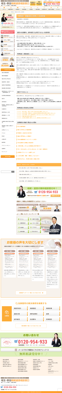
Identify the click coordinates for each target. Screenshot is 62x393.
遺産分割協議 (20, 359)
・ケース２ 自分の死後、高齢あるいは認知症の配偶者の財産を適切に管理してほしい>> (35, 113)
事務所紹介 (50, 359)
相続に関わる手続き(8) (6, 78)
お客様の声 (4, 139)
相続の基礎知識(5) (5, 72)
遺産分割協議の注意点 (22, 366)
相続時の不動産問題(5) (6, 85)
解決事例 (3, 142)
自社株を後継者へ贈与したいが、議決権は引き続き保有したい (32, 177)
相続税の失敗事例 (36, 369)
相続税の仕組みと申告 (37, 362)
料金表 (3, 136)
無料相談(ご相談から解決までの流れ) (7, 126)
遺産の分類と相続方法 (7, 364)
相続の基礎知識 (6, 359)
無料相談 (50, 364)
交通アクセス (50, 0)
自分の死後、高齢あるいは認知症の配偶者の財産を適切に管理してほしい (35, 171)
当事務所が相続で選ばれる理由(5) (8, 122)
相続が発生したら (6, 361)
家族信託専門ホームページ (53, 371)
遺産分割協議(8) (5, 75)
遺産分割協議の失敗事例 (22, 371)
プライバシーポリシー (6, 145)
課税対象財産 (35, 364)
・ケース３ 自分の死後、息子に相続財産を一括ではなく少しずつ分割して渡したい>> (35, 114)
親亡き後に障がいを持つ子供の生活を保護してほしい (31, 167)
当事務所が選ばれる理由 (53, 362)
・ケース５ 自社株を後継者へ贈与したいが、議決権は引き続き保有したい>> (33, 117)
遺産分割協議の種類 (22, 362)
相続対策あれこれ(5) (6, 112)
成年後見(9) (4, 101)
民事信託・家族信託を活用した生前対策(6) (8, 105)
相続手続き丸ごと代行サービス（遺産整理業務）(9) (8, 92)
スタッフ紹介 (50, 361)
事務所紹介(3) (4, 118)
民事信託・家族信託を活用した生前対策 (26, 164)
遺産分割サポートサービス (23, 361)
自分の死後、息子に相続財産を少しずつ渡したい (30, 181)
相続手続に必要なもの (7, 366)
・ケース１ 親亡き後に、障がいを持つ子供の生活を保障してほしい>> (32, 111)
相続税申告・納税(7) (6, 81)
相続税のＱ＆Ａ (36, 367)
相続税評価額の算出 (37, 366)
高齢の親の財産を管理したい (25, 174)
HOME (45, 0)
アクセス (50, 367)
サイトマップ (57, 0)
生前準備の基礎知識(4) (6, 95)
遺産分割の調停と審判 (22, 367)
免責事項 (3, 148)
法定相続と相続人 (6, 362)
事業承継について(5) (6, 115)
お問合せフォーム (5, 129)
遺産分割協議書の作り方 (22, 364)
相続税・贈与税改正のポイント (39, 361)
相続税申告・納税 (36, 359)
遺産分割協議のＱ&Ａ (22, 369)
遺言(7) (3, 98)
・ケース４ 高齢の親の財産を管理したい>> (26, 116)
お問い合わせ (50, 366)
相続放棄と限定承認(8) (6, 88)
